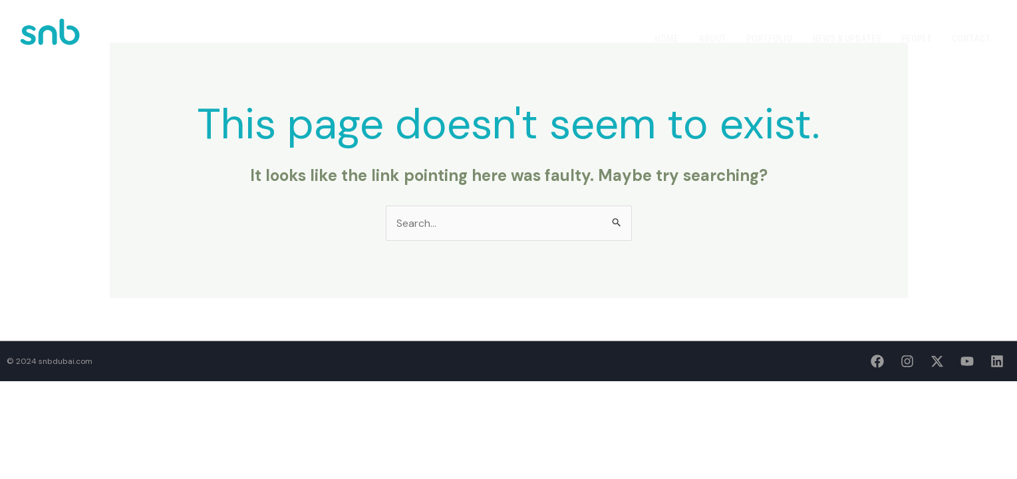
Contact (971, 38)
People (916, 38)
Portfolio (769, 38)
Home (666, 38)
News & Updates (846, 38)
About (712, 38)
